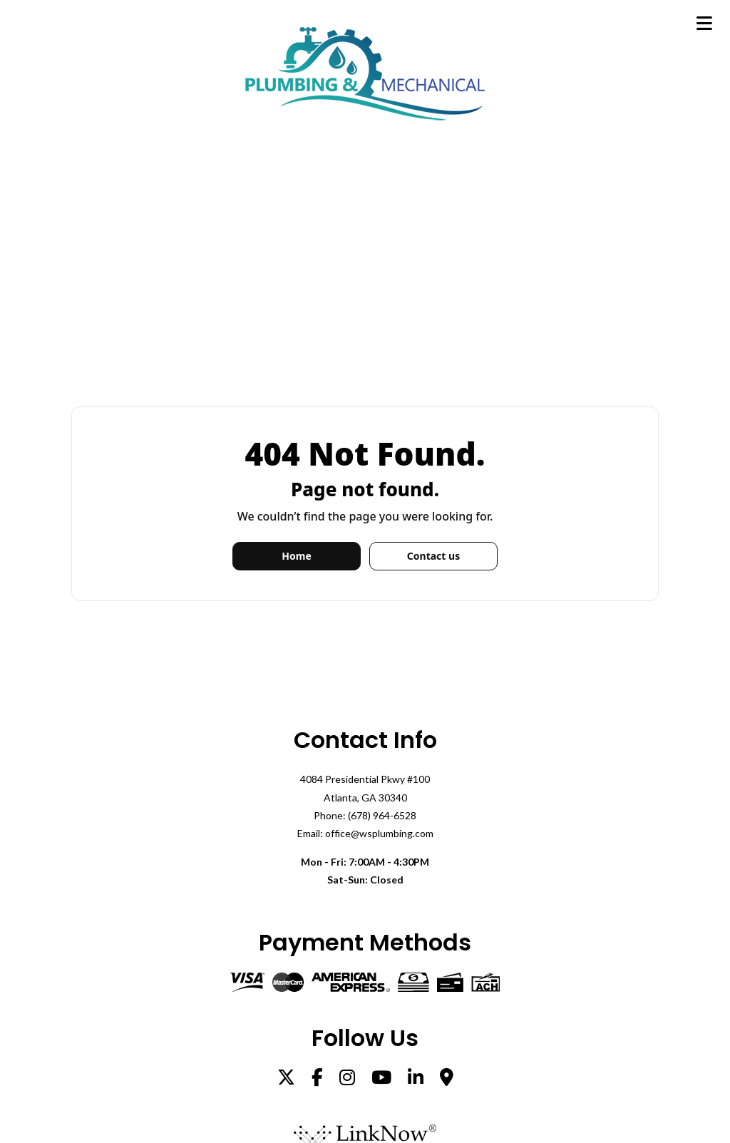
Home (296, 556)
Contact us (433, 556)
